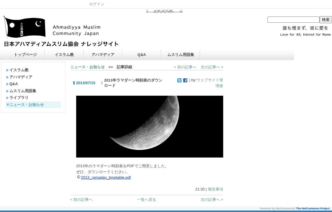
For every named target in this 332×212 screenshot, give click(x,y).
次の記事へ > (212, 67)
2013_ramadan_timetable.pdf (106, 177)
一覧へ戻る (146, 199)
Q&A (142, 54)
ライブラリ (17, 97)
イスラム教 (64, 54)
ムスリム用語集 (180, 54)
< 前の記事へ (185, 67)
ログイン (96, 4)
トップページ (25, 54)
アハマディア (102, 54)
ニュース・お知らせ (25, 104)
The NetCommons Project (313, 208)
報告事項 (215, 189)
